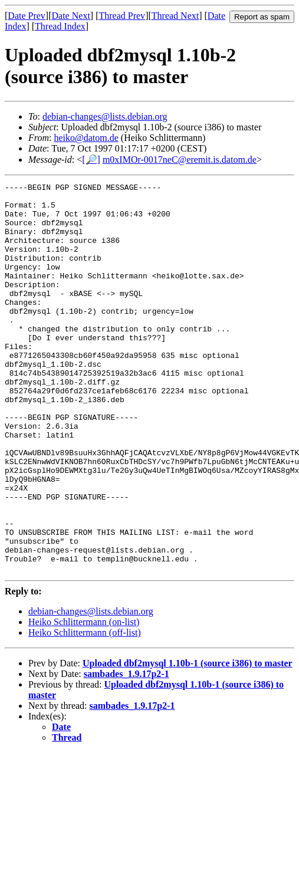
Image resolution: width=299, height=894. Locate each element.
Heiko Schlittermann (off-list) (84, 710)
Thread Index (60, 26)
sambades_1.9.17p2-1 (126, 752)
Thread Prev (121, 16)
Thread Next (175, 16)
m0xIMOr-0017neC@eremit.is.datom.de (180, 160)
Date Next (71, 16)
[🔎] (91, 160)
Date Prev (26, 16)
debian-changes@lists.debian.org (104, 116)
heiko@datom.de (86, 138)
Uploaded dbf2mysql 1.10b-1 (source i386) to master (188, 741)
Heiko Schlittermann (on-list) (83, 700)
